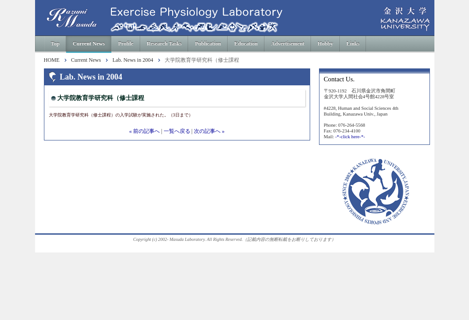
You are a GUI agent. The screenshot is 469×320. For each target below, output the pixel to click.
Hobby (325, 43)
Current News (89, 43)
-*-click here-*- (350, 136)
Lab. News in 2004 (132, 60)
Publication (208, 43)
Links (353, 43)
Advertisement (287, 43)
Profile (125, 43)
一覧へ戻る (177, 131)
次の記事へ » (209, 131)
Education (246, 43)
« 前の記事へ (144, 131)
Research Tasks (164, 43)
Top (55, 43)
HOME (52, 60)
